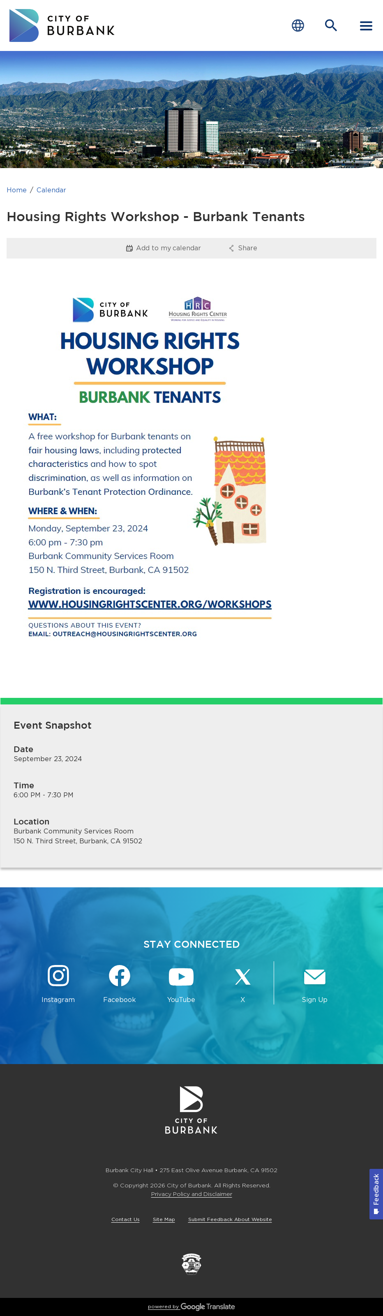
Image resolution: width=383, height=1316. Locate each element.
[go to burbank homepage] (62, 25)
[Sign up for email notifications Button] (315, 984)
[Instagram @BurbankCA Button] (58, 984)
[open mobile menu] (366, 25)
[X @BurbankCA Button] (243, 984)
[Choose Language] (298, 25)
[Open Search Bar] (331, 25)
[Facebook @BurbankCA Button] (120, 984)
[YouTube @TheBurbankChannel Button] (181, 984)
